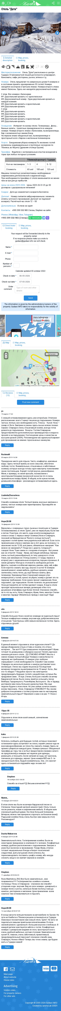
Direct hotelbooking (9, 226)
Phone (8, 259)
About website (10, 977)
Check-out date (9, 282)
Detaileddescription (7, 59)
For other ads (9, 996)
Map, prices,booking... (22, 59)
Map (6, 342)
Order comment (8, 287)
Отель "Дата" (9, 9)
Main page (8, 974)
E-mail (8, 253)
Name (9, 247)
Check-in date (9, 276)
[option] (30, 33)
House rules (9, 980)
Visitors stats (9, 990)
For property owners (12, 993)
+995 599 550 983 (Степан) (14, 218)
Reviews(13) (8, 394)
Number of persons (7, 265)
